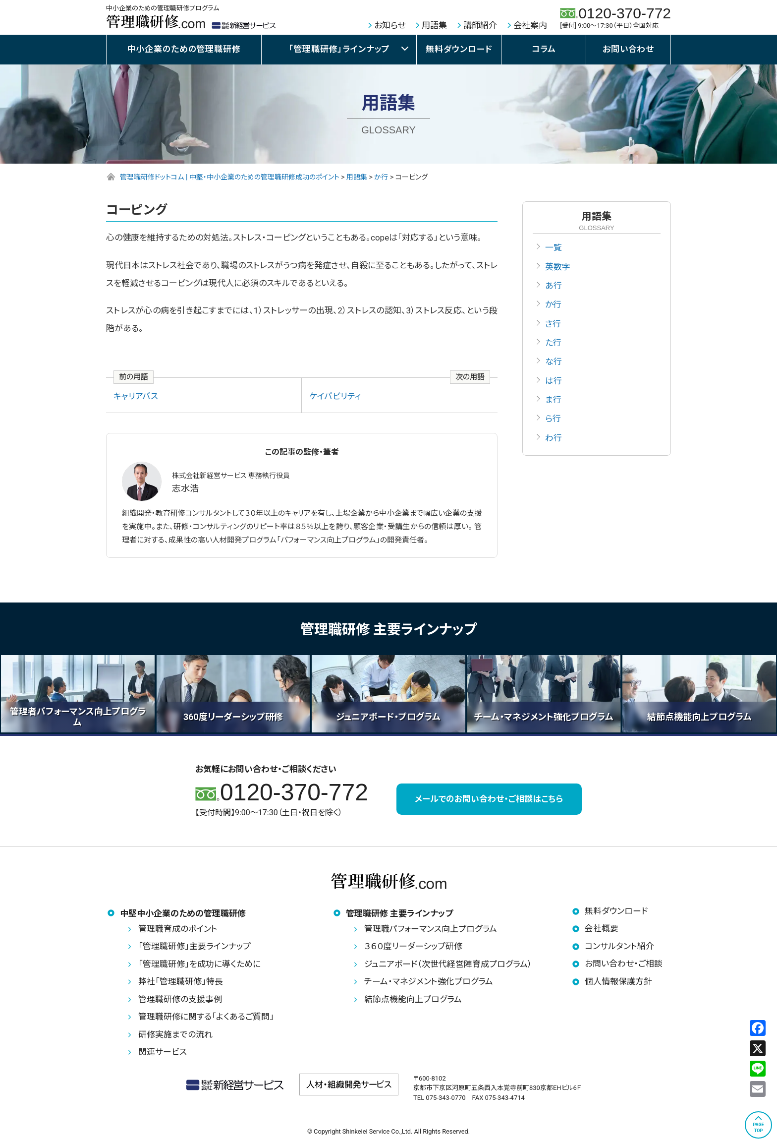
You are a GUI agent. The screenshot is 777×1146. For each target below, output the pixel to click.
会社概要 (601, 929)
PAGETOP (758, 1127)
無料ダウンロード (459, 49)
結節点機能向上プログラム (413, 1000)
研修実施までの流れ (175, 1035)
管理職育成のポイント (178, 929)
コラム (544, 49)
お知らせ (389, 25)
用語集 (434, 25)
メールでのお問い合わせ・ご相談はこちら (489, 799)
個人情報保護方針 (618, 982)
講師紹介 (480, 25)
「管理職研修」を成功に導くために (199, 964)
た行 (553, 344)
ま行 (553, 401)
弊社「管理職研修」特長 (180, 982)
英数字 (557, 267)
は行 (553, 382)
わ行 (553, 439)
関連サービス (162, 1053)
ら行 (553, 420)
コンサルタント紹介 (619, 947)
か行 (553, 305)
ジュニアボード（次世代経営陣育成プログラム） (448, 964)
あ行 (553, 286)
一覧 (553, 247)
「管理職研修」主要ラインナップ (194, 947)
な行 (553, 363)
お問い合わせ (628, 49)
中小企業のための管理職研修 (184, 49)
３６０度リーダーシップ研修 (413, 947)
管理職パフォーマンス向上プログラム (430, 929)
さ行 (553, 324)
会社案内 (530, 25)
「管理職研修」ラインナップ (338, 49)
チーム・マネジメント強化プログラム (428, 982)
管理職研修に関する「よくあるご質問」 (206, 1018)
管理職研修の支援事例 (180, 1000)
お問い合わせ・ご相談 (624, 964)
